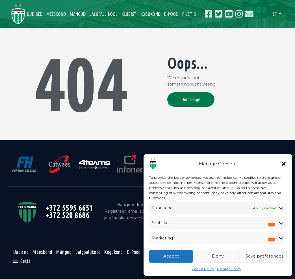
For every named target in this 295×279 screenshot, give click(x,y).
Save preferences (264, 256)
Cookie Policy (203, 269)
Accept (171, 256)
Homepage (190, 99)
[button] (284, 164)
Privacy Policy (229, 269)
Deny (218, 256)
